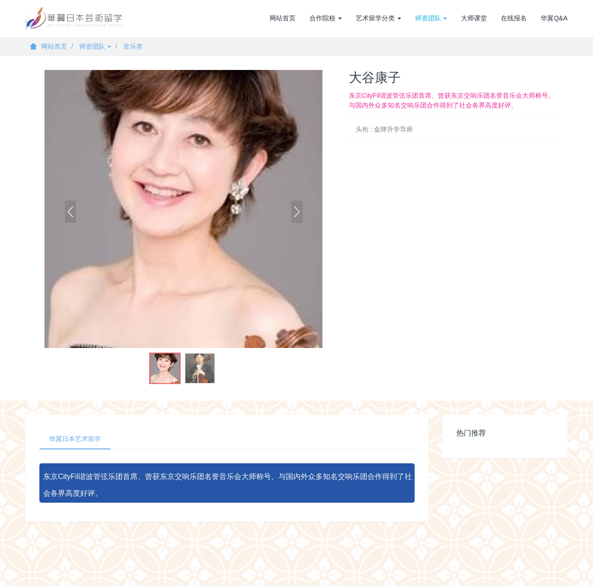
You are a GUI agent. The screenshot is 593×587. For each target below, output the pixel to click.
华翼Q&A (554, 18)
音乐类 (133, 46)
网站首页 (283, 18)
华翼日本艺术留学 (75, 438)
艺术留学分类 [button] (378, 18)
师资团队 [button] (431, 18)
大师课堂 (474, 18)
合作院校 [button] (325, 18)
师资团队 (95, 46)
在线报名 (514, 18)
